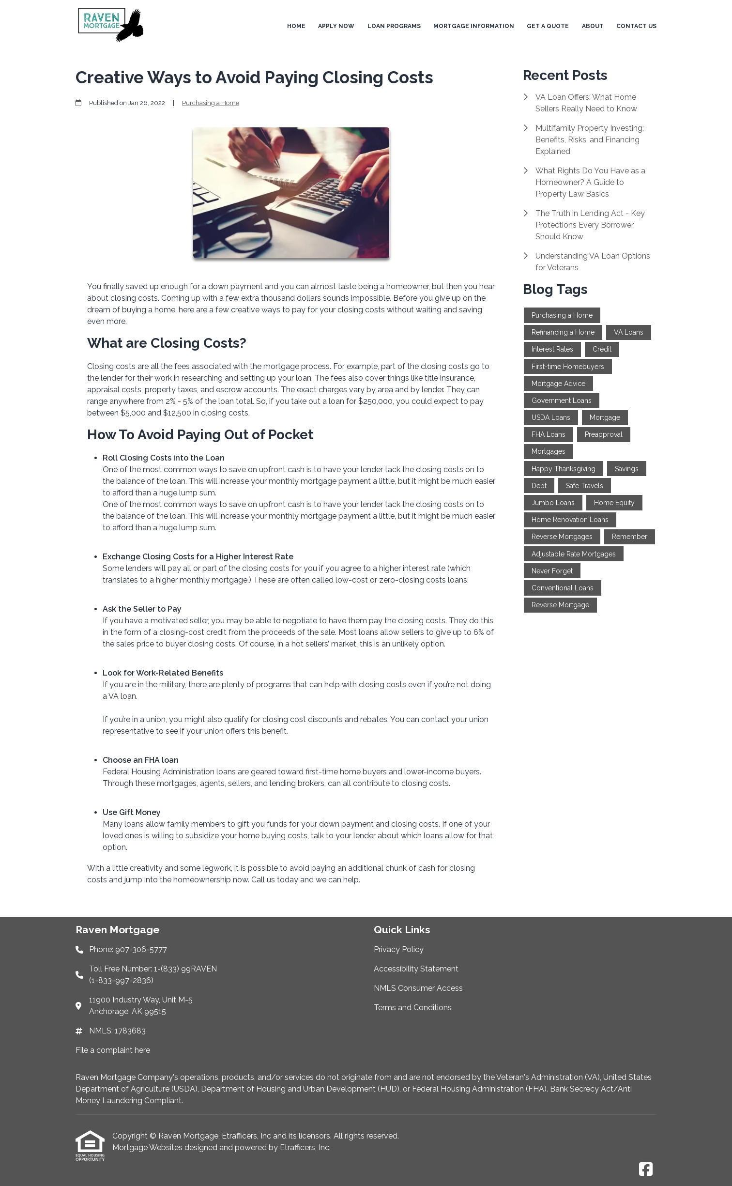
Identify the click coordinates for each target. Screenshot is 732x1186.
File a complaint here (113, 1050)
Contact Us (636, 26)
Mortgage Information (473, 26)
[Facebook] (646, 1169)
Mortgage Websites (148, 1147)
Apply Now (336, 26)
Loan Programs (394, 26)
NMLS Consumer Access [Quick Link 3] (418, 988)
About (593, 26)
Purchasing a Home (210, 103)
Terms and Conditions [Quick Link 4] (413, 1007)
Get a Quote (548, 26)
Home (296, 26)
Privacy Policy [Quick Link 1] (399, 949)
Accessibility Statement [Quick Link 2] (416, 968)
